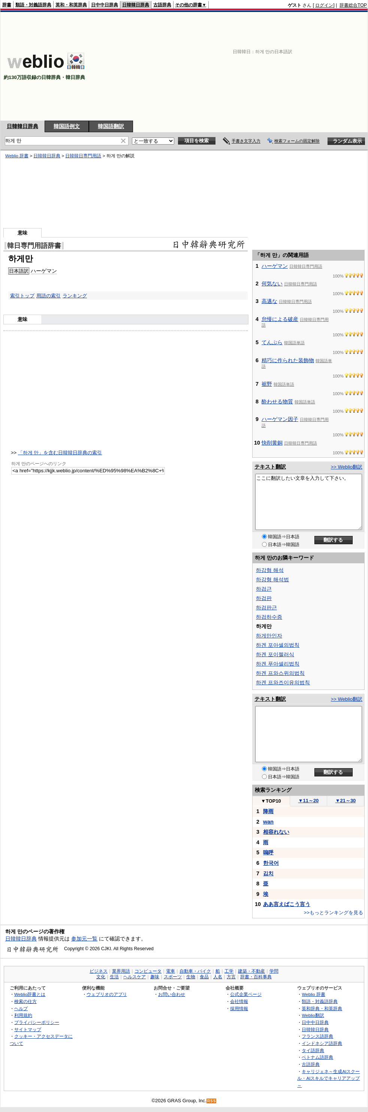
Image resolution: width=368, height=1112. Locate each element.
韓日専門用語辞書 (34, 245)
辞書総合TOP (353, 5)
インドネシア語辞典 (322, 1043)
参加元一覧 (84, 939)
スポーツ (173, 977)
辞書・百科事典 (256, 977)
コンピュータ (148, 971)
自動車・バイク (195, 971)
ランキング (75, 296)
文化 (100, 977)
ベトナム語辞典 (317, 1057)
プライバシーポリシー (36, 1022)
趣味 (154, 977)
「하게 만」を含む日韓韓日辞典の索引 (60, 452)
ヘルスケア (134, 977)
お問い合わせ (171, 994)
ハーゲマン (44, 271)
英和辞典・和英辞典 (322, 1008)
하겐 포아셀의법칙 (277, 645)
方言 (231, 977)
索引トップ (22, 296)
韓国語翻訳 (111, 126)
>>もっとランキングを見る (333, 912)
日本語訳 (18, 271)
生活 (114, 977)
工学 (228, 971)
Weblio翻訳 (313, 1015)
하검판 (264, 598)
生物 (190, 977)
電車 (170, 971)
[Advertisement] (272, 66)
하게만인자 (269, 636)
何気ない (272, 284)
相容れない (276, 832)
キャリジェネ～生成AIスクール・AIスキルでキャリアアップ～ (328, 1078)
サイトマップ (27, 1029)
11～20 (308, 800)
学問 (273, 971)
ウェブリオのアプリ (107, 994)
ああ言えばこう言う (286, 904)
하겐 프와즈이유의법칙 (283, 682)
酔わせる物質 (277, 401)
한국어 (271, 863)
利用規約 (23, 1015)
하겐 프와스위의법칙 (280, 673)
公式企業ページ (246, 994)
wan (268, 822)
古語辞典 (162, 5)
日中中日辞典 (104, 5)
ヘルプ (21, 1008)
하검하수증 (269, 617)
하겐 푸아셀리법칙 (277, 664)
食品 (204, 977)
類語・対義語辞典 (33, 5)
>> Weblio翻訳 (346, 467)
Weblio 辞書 (16, 156)
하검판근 (266, 607)
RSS (211, 1101)
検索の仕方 (25, 1001)
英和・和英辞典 (71, 5)
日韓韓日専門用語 (83, 156)
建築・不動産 (251, 971)
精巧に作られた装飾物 (288, 360)
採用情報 (239, 1008)
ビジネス (99, 971)
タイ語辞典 (313, 1050)
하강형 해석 (270, 570)
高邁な (269, 301)
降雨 (268, 811)
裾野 (267, 384)
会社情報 (239, 1001)
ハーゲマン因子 (280, 419)
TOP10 (271, 801)
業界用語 (121, 971)
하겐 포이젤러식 (275, 654)
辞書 (6, 5)
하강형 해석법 (272, 579)
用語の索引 (48, 296)
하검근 (264, 589)
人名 (217, 977)
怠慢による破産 (280, 319)
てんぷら (272, 342)
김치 (268, 873)
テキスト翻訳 (270, 467)
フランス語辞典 (317, 1036)
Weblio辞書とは (29, 994)
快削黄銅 (272, 443)
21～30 (345, 800)
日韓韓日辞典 (135, 5)
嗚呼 (268, 852)
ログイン (324, 5)
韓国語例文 (67, 126)
